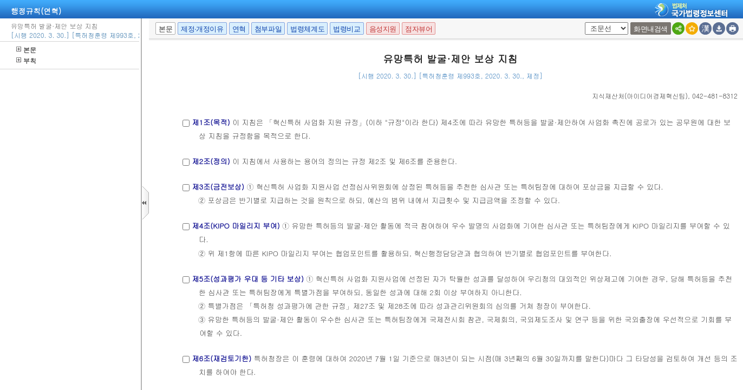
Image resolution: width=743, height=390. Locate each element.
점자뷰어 (418, 29)
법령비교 (346, 29)
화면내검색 (651, 29)
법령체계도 (307, 29)
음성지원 (382, 29)
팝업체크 (582, 22)
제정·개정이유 (202, 29)
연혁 (239, 29)
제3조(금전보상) (218, 186)
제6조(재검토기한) (221, 358)
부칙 (26, 60)
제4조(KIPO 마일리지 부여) (235, 225)
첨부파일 (268, 29)
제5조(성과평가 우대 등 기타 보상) (247, 279)
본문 (26, 49)
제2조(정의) (211, 161)
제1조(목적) (211, 122)
